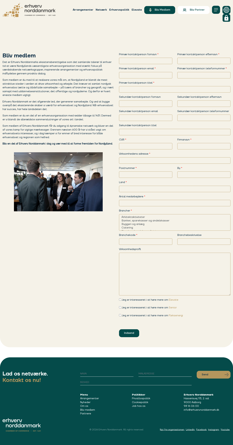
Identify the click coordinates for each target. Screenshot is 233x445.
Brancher (125, 210)
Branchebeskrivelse (189, 235)
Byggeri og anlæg (174, 224)
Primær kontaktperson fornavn (139, 54)
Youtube (225, 429)
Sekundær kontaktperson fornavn (140, 97)
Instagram (213, 429)
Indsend (129, 333)
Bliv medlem (159, 10)
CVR (122, 139)
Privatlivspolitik (141, 398)
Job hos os (138, 406)
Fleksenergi (176, 315)
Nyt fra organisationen (172, 429)
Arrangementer (83, 9)
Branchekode (128, 235)
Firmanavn (184, 139)
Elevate (137, 9)
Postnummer (128, 168)
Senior (173, 307)
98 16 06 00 (191, 406)
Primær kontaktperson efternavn (198, 54)
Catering (174, 227)
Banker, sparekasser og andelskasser (174, 220)
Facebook (201, 429)
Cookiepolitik (140, 402)
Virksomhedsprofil (130, 249)
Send (215, 374)
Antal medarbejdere (132, 196)
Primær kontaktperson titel (136, 82)
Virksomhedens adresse (134, 153)
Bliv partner (194, 10)
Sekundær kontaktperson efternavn (199, 97)
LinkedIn (190, 429)
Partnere (85, 413)
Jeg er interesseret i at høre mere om (148, 299)
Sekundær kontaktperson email (138, 111)
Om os (84, 406)
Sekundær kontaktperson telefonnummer (203, 111)
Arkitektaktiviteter (174, 217)
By (179, 168)
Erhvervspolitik (119, 9)
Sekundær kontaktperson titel (138, 125)
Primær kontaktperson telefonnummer (202, 68)
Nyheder (85, 402)
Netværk (101, 9)
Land (123, 182)
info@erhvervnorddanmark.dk (201, 410)
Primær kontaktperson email (137, 68)
